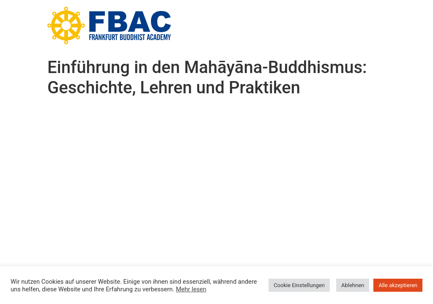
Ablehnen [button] (352, 285)
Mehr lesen (191, 289)
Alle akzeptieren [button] (397, 285)
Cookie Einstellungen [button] (299, 285)
